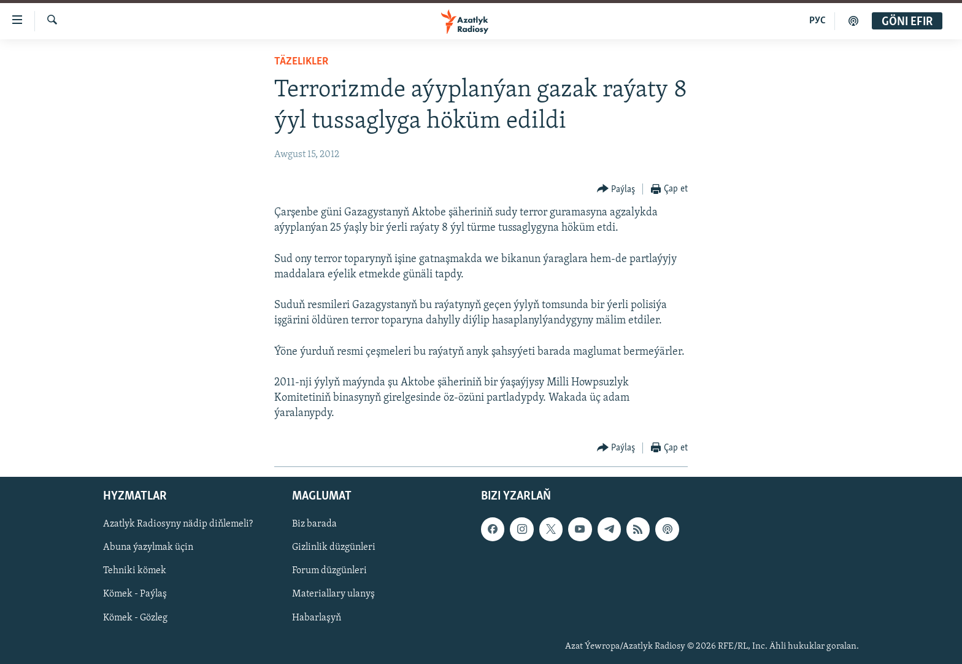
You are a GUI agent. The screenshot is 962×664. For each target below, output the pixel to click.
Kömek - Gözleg (135, 617)
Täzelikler (301, 62)
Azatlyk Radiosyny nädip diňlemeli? (178, 524)
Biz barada (314, 524)
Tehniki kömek (134, 571)
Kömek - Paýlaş (135, 594)
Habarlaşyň (316, 617)
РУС (817, 21)
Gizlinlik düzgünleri (333, 547)
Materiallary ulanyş (333, 594)
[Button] (616, 189)
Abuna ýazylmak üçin (148, 547)
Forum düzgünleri (329, 571)
